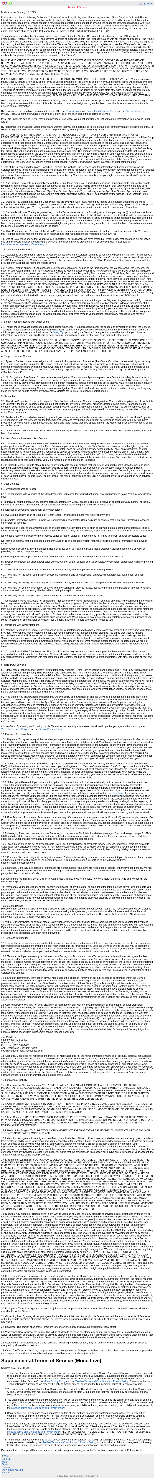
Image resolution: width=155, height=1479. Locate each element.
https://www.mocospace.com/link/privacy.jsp (24, 244)
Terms (5, 1464)
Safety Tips (59, 332)
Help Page (117, 793)
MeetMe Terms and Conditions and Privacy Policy (101, 1381)
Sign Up (141, 3)
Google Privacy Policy (50, 729)
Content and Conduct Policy (101, 111)
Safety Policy (133, 111)
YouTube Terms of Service (15, 729)
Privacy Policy (73, 111)
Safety (5, 1472)
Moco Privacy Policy (55, 1381)
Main (5, 1456)
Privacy (6, 1467)
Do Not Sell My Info (12, 1470)
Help (4, 1461)
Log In (150, 3)
